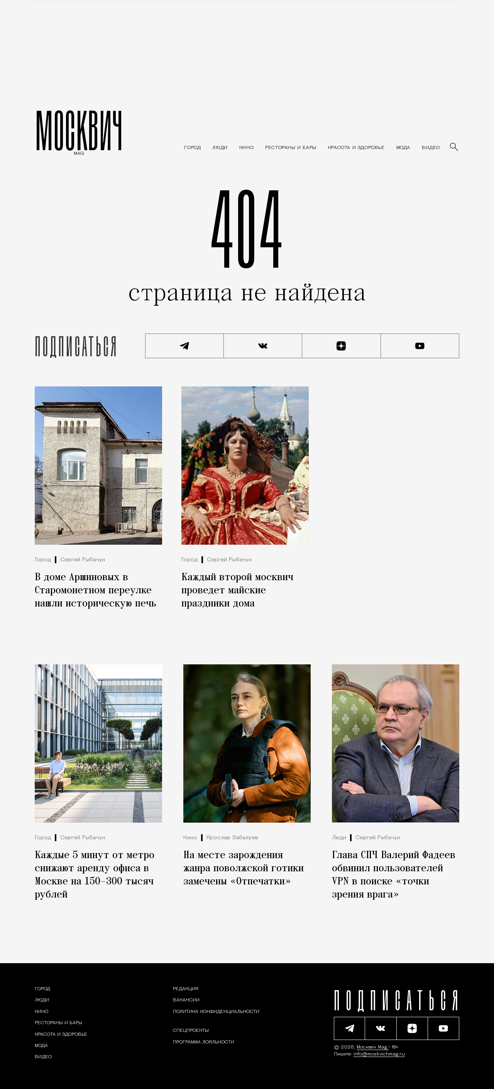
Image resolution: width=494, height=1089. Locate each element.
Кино (190, 838)
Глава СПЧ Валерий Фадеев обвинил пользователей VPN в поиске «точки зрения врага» (393, 875)
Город (43, 560)
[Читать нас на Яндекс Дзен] (341, 346)
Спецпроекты (191, 1030)
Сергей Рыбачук (82, 560)
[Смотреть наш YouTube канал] (420, 346)
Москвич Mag (373, 1047)
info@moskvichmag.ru (379, 1054)
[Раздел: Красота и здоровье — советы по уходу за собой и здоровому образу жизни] (356, 148)
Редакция (185, 989)
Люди (339, 838)
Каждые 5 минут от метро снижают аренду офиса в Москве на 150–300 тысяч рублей (94, 875)
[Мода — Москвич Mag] (403, 148)
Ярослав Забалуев (232, 838)
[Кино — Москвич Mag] (246, 148)
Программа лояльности (203, 1042)
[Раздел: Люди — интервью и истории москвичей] (219, 148)
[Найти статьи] (454, 147)
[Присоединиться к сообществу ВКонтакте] (263, 346)
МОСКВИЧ (79, 130)
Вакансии (186, 1000)
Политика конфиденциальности (216, 1011)
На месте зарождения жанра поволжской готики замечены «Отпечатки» (243, 868)
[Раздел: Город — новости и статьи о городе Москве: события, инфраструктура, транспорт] (192, 148)
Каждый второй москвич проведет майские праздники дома (237, 590)
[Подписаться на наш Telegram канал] (184, 346)
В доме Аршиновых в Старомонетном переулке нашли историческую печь (95, 590)
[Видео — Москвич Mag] (431, 148)
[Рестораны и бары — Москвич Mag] (290, 148)
